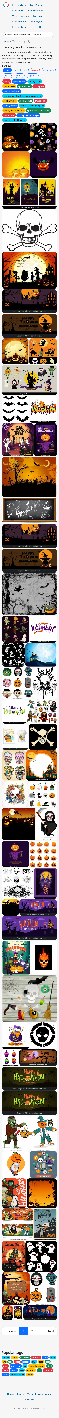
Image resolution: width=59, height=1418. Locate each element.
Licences (20, 1394)
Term (30, 1394)
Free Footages (35, 10)
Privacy (39, 1394)
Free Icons (38, 16)
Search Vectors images (17, 34)
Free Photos (36, 4)
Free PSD (36, 27)
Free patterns (19, 27)
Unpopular (32, 75)
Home (6, 41)
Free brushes (19, 21)
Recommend (48, 70)
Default (7, 70)
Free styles (36, 21)
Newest (35, 70)
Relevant (8, 75)
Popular (19, 75)
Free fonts (17, 10)
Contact (29, 1399)
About (48, 1394)
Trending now (21, 70)
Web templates (20, 16)
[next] (51, 1331)
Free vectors (19, 4)
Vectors (16, 41)
